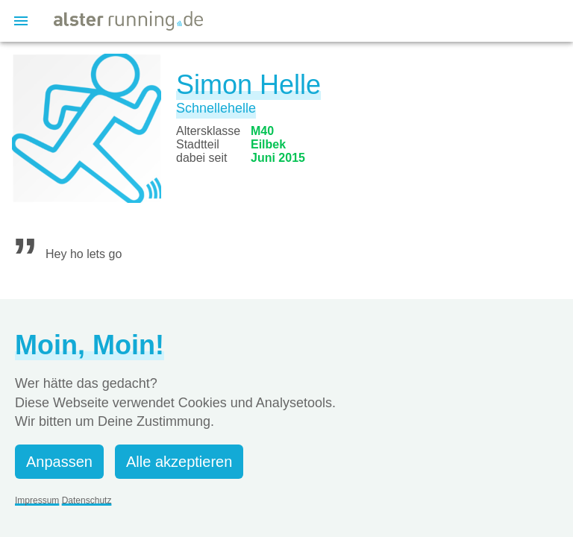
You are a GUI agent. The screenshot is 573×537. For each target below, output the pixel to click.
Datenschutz (87, 500)
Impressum (37, 500)
